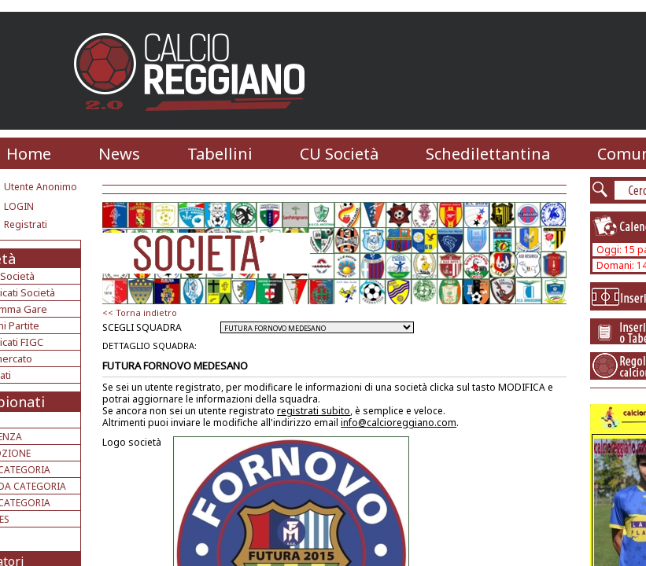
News (119, 153)
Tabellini (220, 153)
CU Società (339, 153)
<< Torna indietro (139, 312)
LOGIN (19, 206)
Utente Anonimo (40, 186)
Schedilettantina (488, 153)
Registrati (25, 224)
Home (28, 153)
